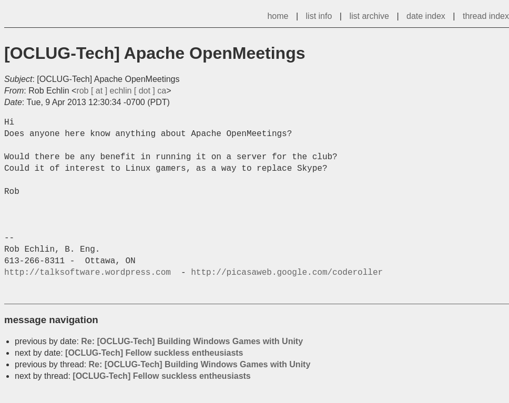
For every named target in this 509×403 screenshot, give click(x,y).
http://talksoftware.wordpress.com (90, 272)
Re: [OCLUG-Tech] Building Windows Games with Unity (192, 341)
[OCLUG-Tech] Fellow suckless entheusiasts (154, 352)
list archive (369, 16)
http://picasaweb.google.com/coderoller (287, 272)
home (277, 16)
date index (425, 16)
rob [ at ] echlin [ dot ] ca (121, 90)
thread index (486, 16)
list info (319, 16)
